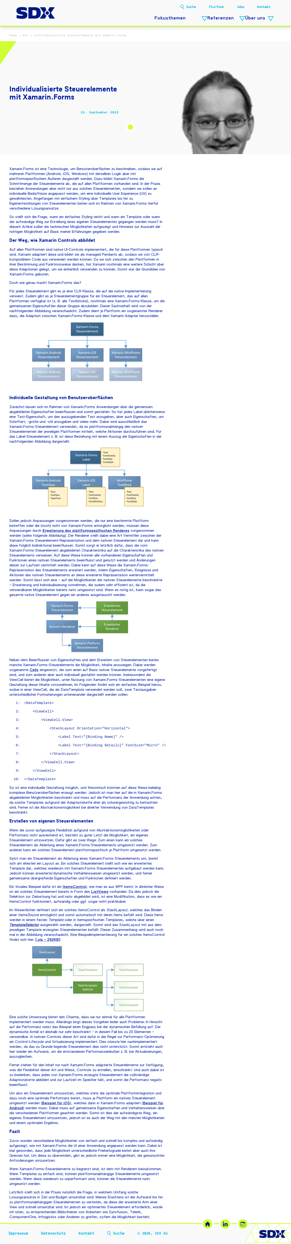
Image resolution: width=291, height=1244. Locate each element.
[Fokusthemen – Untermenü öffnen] (204, 19)
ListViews (100, 892)
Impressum (18, 1233)
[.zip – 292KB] (47, 940)
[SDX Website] (207, 1224)
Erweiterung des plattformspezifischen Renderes (86, 531)
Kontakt (263, 7)
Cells (34, 670)
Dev (25, 35)
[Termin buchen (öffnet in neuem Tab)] (243, 1224)
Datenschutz (53, 1233)
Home (13, 35)
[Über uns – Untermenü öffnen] (271, 19)
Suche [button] (191, 7)
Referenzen (220, 18)
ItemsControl (74, 887)
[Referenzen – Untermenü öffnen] (242, 19)
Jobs (240, 7)
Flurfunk (216, 7)
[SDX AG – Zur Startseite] (35, 13)
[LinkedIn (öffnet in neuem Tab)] (225, 1224)
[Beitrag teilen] (13, 112)
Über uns (255, 18)
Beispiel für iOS (56, 1103)
